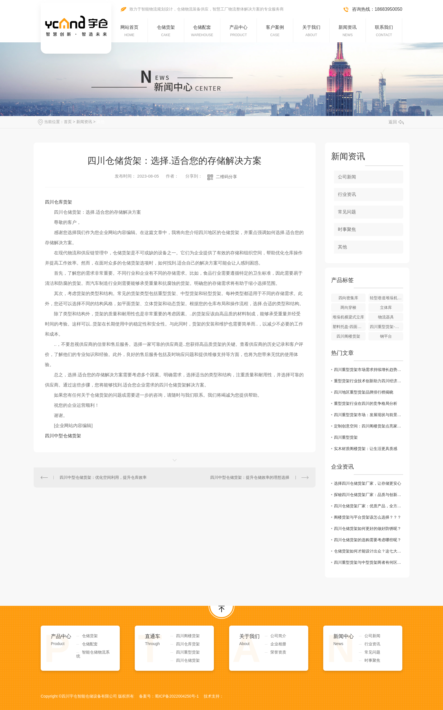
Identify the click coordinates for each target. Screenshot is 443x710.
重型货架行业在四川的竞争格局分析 (365, 403)
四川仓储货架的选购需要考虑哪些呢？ (367, 540)
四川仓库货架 (58, 202)
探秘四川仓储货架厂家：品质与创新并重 (368, 494)
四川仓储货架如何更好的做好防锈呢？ (367, 528)
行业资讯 (347, 194)
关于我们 (311, 31)
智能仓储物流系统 (93, 654)
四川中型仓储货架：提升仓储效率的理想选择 (249, 477)
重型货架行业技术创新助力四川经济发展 (368, 381)
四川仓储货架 (188, 660)
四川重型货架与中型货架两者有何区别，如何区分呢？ (368, 562)
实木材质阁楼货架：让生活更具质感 (365, 448)
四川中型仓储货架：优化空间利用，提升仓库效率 (103, 477)
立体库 (386, 307)
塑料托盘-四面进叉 (349, 326)
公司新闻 (347, 176)
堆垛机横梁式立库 (348, 317)
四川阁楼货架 (348, 336)
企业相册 (278, 644)
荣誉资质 (278, 652)
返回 (396, 121)
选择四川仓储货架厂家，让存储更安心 (367, 483)
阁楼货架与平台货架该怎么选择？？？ (367, 517)
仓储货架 (166, 31)
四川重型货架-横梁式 (386, 326)
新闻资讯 (347, 31)
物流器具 (386, 317)
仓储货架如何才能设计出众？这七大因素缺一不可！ (368, 551)
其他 (101, 121)
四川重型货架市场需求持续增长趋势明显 (368, 369)
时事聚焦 (347, 229)
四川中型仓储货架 (63, 435)
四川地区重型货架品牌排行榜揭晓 (363, 392)
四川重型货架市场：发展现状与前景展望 (368, 414)
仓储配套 (202, 31)
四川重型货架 (346, 437)
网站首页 (129, 31)
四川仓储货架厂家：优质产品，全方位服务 (368, 506)
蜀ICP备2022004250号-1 (177, 696)
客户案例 (275, 31)
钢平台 (386, 336)
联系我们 (384, 31)
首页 (68, 121)
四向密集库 (348, 298)
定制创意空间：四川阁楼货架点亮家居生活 (368, 426)
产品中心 (238, 31)
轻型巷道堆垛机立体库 (386, 298)
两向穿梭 (348, 307)
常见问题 (347, 211)
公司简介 (278, 636)
